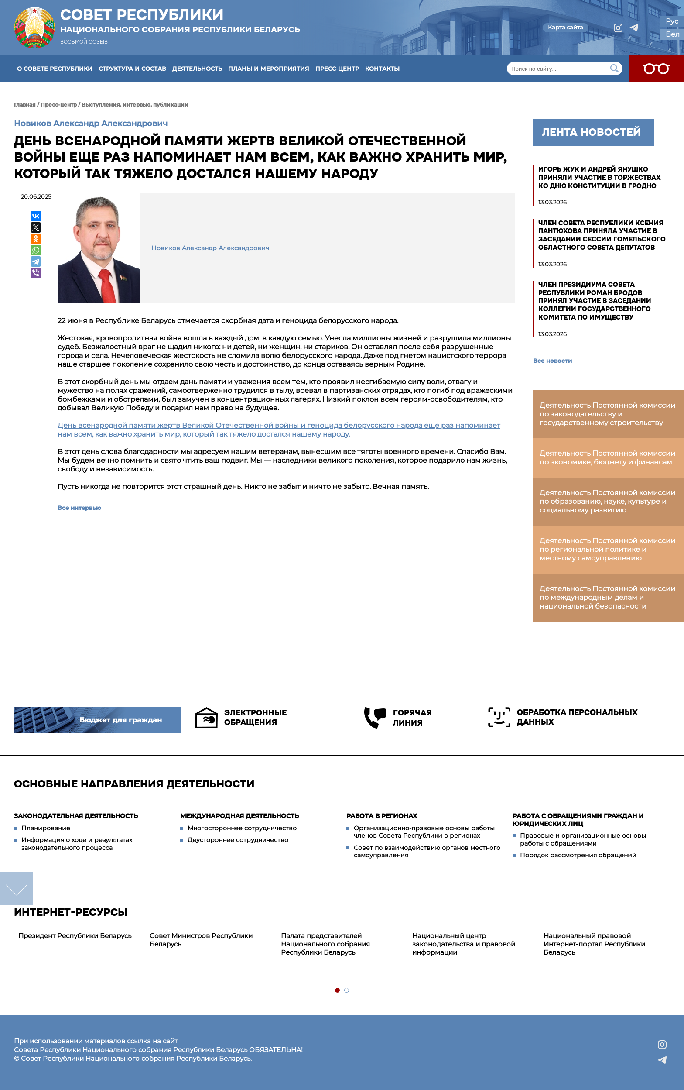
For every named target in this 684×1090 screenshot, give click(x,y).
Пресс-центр (337, 68)
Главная (25, 104)
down (16, 888)
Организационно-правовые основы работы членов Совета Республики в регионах (424, 832)
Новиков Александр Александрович (91, 123)
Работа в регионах (381, 816)
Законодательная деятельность (76, 816)
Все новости (552, 360)
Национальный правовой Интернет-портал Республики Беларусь (594, 944)
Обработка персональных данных (563, 717)
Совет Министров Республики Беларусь (201, 940)
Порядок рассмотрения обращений (578, 855)
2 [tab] (347, 990)
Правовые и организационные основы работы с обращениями (583, 839)
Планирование (45, 828)
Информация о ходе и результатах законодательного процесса (76, 844)
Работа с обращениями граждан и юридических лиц (578, 820)
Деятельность (197, 68)
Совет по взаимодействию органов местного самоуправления (427, 852)
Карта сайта (565, 27)
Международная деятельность (239, 816)
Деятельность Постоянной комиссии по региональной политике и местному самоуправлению (607, 549)
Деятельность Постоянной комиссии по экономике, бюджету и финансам (607, 457)
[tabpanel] (79, 936)
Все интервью (79, 507)
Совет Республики (180, 20)
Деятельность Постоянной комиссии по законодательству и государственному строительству (607, 414)
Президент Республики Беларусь (74, 936)
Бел (673, 34)
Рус (672, 21)
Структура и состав (132, 68)
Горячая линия (398, 718)
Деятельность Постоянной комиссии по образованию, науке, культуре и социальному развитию (607, 501)
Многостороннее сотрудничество (242, 828)
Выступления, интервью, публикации (135, 104)
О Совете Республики (54, 68)
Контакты (382, 68)
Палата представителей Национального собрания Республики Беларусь (325, 944)
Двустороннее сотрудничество (238, 840)
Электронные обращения (241, 717)
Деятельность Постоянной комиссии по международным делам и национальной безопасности (607, 597)
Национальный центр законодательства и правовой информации (463, 944)
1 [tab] (337, 990)
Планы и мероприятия (268, 68)
